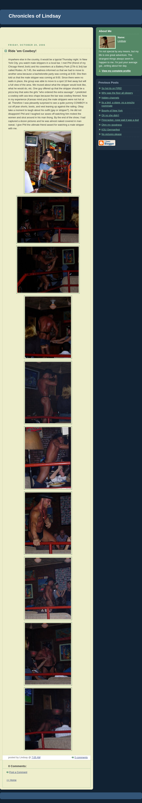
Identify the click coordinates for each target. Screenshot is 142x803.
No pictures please (111, 134)
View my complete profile (116, 71)
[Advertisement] (47, 35)
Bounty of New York (112, 110)
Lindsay (122, 41)
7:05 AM (35, 757)
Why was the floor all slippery (117, 93)
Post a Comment (18, 772)
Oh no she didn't (110, 115)
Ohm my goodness (112, 124)
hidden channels (110, 97)
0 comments (81, 757)
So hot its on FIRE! (112, 88)
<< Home (12, 780)
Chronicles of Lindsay (35, 16)
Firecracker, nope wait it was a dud (120, 120)
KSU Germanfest (111, 129)
